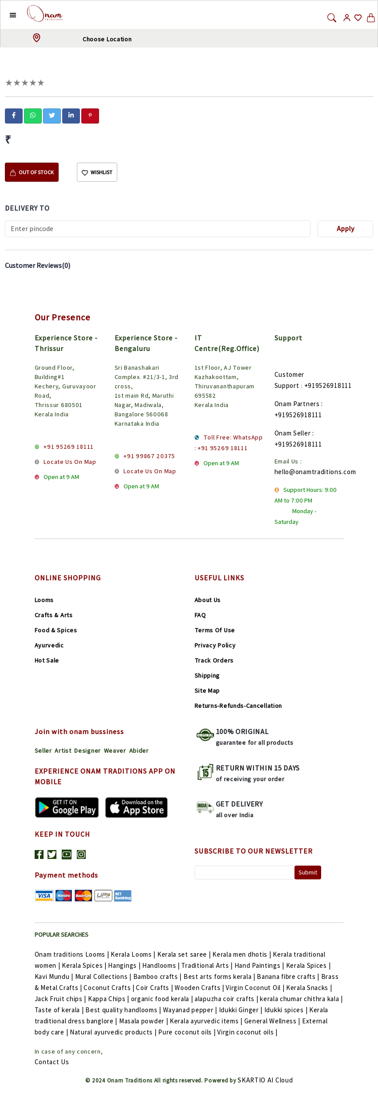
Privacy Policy (215, 645)
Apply (345, 228)
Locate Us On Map (70, 462)
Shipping (207, 675)
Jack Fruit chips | (61, 998)
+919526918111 (328, 385)
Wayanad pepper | (191, 1010)
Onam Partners (297, 403)
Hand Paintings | (260, 965)
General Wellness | (273, 1021)
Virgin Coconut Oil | (256, 987)
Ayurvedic (49, 645)
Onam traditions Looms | (73, 954)
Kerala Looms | (134, 954)
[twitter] (52, 115)
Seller (43, 751)
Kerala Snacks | (309, 987)
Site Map (207, 690)
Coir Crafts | (155, 987)
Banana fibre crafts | (289, 976)
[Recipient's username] (157, 228)
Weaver (115, 751)
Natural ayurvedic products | (114, 1032)
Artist (63, 751)
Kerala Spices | (85, 965)
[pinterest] (90, 115)
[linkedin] (71, 115)
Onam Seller (293, 433)
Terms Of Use (215, 630)
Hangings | (125, 965)
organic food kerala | (163, 998)
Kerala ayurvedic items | (207, 1021)
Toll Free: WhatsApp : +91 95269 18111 (229, 442)
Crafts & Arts (54, 615)
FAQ (200, 615)
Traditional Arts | (207, 965)
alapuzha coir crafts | (227, 998)
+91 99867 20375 (149, 456)
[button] (6, 14)
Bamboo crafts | (158, 976)
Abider (139, 751)
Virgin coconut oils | (247, 1032)
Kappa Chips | (109, 998)
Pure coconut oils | (187, 1032)
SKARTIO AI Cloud (265, 1080)
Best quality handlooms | (124, 1010)
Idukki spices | (286, 1010)
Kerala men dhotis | (242, 954)
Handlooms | (161, 965)
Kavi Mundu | (55, 976)
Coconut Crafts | (110, 987)
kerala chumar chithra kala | (301, 998)
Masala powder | (144, 1021)
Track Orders (214, 660)
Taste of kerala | (60, 1010)
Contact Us (52, 1062)
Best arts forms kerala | (220, 976)
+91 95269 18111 (69, 447)
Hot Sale (47, 660)
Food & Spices (56, 630)
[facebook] (14, 115)
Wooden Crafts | (200, 987)
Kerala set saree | (184, 954)
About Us (208, 600)
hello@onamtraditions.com (315, 471)
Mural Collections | (104, 976)
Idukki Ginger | (241, 1010)
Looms (44, 600)
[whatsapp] (33, 115)
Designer (87, 751)
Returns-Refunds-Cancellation (239, 706)
